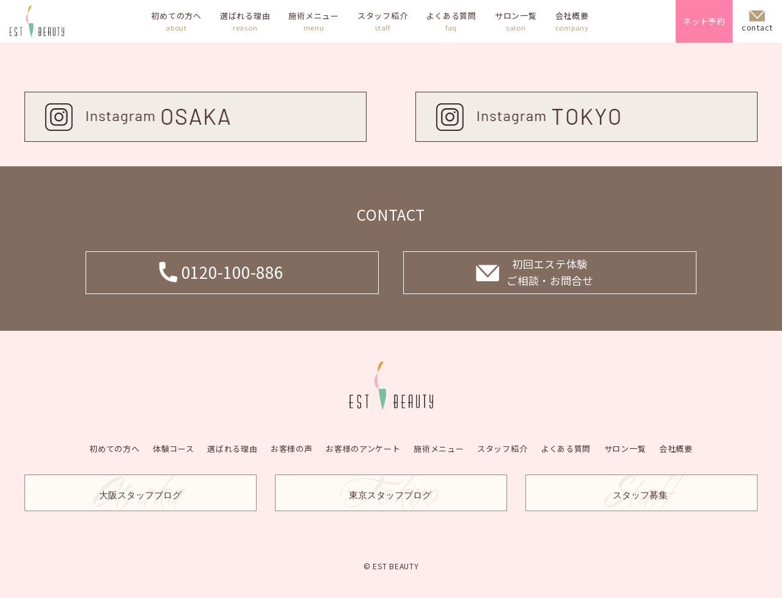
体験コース (176, 448)
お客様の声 (293, 448)
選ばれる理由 (245, 21)
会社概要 (572, 21)
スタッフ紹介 (382, 21)
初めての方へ (176, 21)
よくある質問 (451, 21)
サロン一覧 (516, 21)
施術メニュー (313, 21)
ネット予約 (704, 21)
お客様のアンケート (363, 448)
